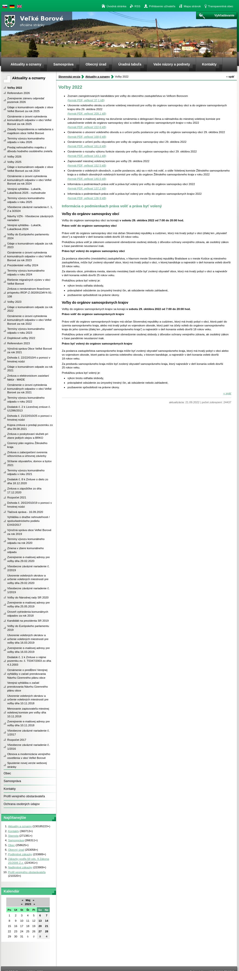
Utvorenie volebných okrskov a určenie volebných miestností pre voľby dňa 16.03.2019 (28, 638)
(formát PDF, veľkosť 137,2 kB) (86, 188)
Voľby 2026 (14, 156)
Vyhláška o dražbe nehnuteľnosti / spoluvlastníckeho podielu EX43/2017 (28, 520)
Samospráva (12, 781)
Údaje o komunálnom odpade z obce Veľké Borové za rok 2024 (30, 168)
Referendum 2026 (18, 92)
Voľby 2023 (14, 301)
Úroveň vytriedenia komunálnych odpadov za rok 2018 (27, 613)
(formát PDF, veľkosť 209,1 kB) (86, 113)
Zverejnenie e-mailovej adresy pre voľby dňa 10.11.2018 (28, 723)
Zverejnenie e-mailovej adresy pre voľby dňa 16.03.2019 (28, 649)
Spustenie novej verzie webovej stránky (27, 764)
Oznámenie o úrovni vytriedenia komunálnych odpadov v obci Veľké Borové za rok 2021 (29, 388)
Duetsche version (12, 6)
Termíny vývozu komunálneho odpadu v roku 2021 (26, 472)
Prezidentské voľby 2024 (22, 265)
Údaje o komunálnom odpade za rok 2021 (30, 368)
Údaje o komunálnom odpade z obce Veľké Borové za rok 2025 (30, 109)
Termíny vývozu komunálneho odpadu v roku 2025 (26, 199)
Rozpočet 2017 (16, 739)
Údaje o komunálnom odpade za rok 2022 (30, 308)
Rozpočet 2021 (16, 497)
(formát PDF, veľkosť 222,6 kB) (86, 127)
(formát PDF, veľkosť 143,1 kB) (86, 155)
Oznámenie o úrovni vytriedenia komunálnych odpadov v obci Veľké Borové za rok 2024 (29, 179)
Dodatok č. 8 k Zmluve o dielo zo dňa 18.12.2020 (27, 481)
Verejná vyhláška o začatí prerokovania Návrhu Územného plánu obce (27, 686)
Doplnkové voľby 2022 (21, 337)
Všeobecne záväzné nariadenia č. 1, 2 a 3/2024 (30, 208)
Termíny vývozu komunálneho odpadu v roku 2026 (26, 140)
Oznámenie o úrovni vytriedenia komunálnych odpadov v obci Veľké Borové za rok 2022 (29, 319)
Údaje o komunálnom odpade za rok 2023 (30, 245)
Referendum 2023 (18, 343)
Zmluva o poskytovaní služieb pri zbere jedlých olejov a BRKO (27, 435)
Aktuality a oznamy (28, 78)
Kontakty (10, 789)
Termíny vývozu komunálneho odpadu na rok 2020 (26, 540)
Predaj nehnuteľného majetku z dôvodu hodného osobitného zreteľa (29, 149)
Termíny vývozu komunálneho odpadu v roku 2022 (26, 399)
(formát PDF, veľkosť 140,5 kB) (86, 178)
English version (19, 6)
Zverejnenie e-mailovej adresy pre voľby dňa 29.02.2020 (28, 558)
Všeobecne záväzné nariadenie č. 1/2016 (28, 746)
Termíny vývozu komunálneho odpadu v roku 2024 (26, 272)
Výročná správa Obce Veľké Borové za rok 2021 (29, 350)
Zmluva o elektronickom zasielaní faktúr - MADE (28, 377)
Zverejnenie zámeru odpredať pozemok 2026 (25, 100)
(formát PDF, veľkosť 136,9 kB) (86, 198)
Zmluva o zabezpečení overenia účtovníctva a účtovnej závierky (27, 454)
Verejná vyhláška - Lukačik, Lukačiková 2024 (24, 226)
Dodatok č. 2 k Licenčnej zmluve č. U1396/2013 (29, 408)
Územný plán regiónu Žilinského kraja (27, 444)
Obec (7, 773)
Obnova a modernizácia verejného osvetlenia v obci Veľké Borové (28, 755)
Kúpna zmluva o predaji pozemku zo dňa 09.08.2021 (30, 426)
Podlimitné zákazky (20, 854)
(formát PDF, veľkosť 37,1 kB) (86, 100)
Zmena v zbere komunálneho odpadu (25, 550)
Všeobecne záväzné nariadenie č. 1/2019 (28, 590)
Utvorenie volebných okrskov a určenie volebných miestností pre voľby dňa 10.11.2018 (28, 699)
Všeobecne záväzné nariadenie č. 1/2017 (28, 732)
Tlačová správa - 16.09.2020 (25, 511)
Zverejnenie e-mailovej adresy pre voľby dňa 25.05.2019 (28, 604)
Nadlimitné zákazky (20, 867)
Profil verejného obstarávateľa (24, 796)
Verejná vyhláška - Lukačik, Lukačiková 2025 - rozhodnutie (26, 190)
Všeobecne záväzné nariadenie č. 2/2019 (28, 568)
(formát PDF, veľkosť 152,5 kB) (86, 165)
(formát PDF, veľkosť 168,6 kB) (86, 136)
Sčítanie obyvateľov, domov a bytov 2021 (29, 463)
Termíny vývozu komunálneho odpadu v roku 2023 (26, 330)
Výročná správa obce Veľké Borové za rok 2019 (29, 531)
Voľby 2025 (14, 161)
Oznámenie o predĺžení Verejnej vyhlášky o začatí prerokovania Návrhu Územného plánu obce (27, 673)
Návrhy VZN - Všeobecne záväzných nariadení (30, 218)
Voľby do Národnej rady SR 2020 (28, 597)
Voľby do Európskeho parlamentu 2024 (28, 236)
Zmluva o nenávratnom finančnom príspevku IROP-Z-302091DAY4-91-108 (29, 292)
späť (230, 76)
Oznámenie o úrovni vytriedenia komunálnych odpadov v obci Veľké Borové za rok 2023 (29, 256)
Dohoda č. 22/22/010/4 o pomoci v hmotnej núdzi (28, 359)
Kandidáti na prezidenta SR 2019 (28, 620)
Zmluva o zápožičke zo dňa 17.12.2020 (24, 490)
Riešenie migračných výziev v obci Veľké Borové (28, 281)
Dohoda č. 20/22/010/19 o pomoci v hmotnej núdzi (29, 504)
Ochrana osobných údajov (22, 804)
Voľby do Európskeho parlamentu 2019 (28, 627)
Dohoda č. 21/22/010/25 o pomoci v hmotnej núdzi (29, 417)
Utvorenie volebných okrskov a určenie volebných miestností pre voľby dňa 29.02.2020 (28, 579)
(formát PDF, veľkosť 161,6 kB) (86, 146)
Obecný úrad (16, 849)
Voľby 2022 (14, 87)
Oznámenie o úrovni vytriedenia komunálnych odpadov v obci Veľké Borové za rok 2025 (29, 120)
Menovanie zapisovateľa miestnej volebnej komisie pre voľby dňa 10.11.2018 (28, 712)
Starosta (13, 835)
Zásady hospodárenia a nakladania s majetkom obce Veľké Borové (30, 131)
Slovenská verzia (4, 6)
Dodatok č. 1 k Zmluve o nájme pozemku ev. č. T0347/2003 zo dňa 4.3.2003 (29, 660)
